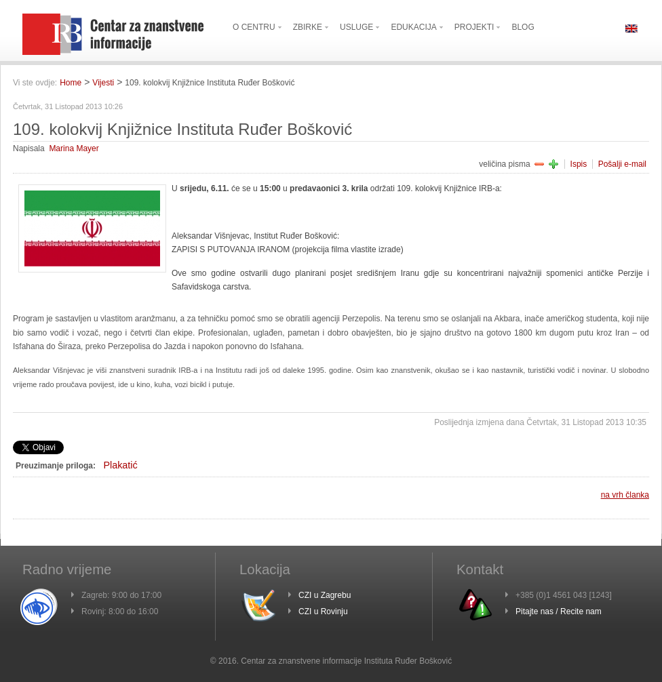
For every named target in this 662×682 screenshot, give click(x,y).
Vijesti (103, 82)
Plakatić (120, 465)
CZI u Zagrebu (324, 595)
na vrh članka (625, 495)
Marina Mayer (73, 148)
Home (70, 82)
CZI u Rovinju (323, 611)
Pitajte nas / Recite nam (558, 611)
